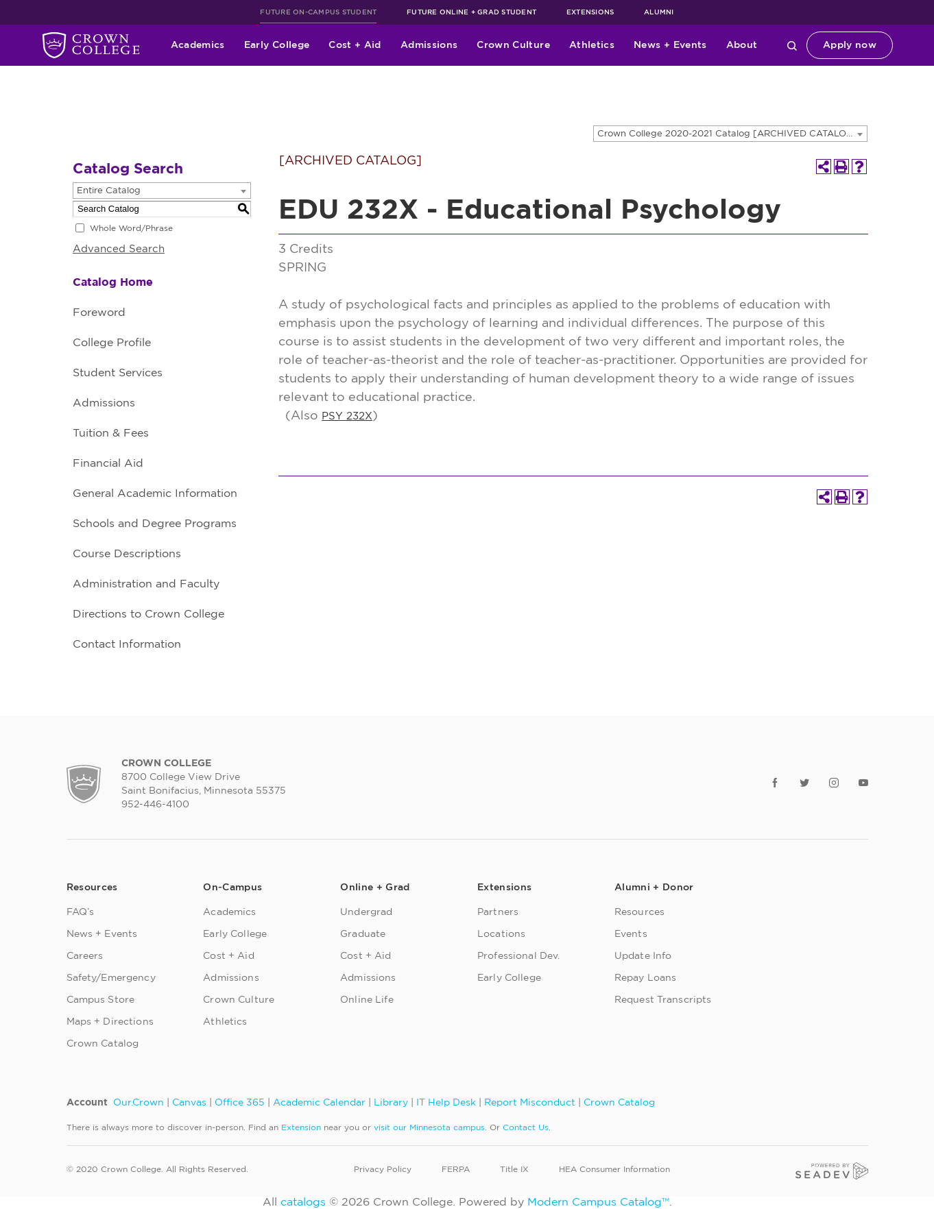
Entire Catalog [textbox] (109, 190)
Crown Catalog (103, 1044)
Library (391, 1103)
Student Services (118, 372)
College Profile (112, 342)
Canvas (189, 1103)
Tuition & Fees (111, 433)
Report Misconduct (529, 1103)
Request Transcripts (663, 1000)
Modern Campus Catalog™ (598, 1202)
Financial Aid (108, 463)
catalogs (303, 1202)
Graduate (362, 934)
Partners (497, 912)
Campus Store (101, 1000)
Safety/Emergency (111, 978)
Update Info (643, 956)
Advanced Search (119, 249)
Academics (198, 45)
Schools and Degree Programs (155, 523)
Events (630, 934)
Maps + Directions (110, 1022)
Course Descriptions (127, 553)
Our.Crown (138, 1103)
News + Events (670, 45)
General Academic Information (155, 493)
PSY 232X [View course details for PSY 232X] (347, 416)
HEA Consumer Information (614, 1169)
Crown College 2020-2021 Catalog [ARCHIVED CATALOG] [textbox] (727, 134)
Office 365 (240, 1103)
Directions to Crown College (148, 614)
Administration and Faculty (146, 583)
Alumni (659, 12)
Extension (301, 1127)
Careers (85, 956)
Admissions (429, 45)
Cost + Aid (354, 45)
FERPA (456, 1169)
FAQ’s (81, 912)
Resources (639, 912)
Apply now (849, 45)
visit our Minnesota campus (429, 1127)
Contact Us (526, 1127)
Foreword (99, 312)
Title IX (514, 1169)
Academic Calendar (319, 1103)
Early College (277, 45)
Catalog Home (113, 282)
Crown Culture (513, 45)
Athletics (591, 45)
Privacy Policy (382, 1169)
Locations (501, 934)
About (742, 45)
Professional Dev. (518, 956)
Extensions (590, 12)
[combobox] (730, 133)
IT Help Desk (446, 1103)
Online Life (367, 1000)
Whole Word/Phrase (131, 228)
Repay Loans (645, 978)
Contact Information (127, 644)
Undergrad (366, 912)
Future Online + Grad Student (471, 12)
